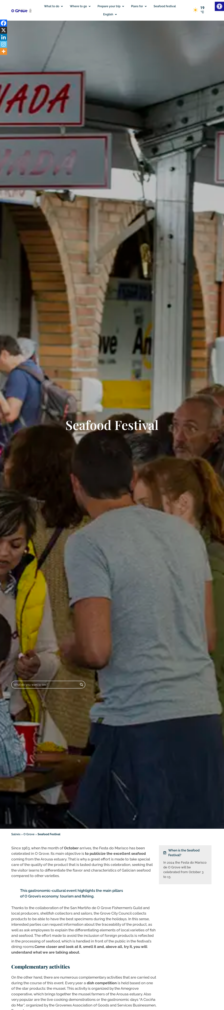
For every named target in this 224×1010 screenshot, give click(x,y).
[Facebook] (3, 23)
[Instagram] (3, 44)
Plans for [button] (139, 6)
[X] (3, 30)
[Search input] (45, 684)
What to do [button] (53, 6)
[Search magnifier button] (81, 684)
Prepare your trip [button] (111, 6)
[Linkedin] (3, 37)
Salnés (15, 834)
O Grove (29, 834)
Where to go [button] (80, 6)
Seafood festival (165, 6)
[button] (110, 14)
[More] (3, 51)
